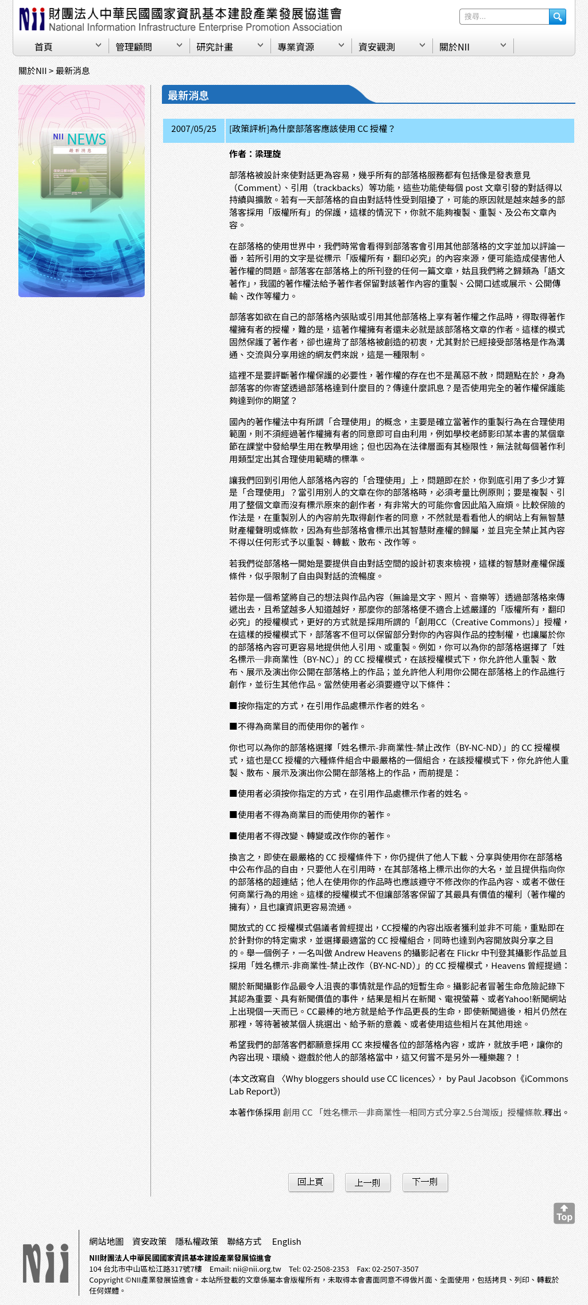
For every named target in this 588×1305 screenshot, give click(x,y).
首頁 (43, 46)
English (286, 1241)
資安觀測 (376, 46)
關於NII (454, 46)
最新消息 (73, 70)
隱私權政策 (196, 1241)
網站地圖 (106, 1241)
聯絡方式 (244, 1241)
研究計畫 (214, 46)
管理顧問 (133, 46)
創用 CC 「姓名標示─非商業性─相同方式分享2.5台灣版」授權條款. (413, 1112)
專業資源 (295, 46)
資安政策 (149, 1241)
